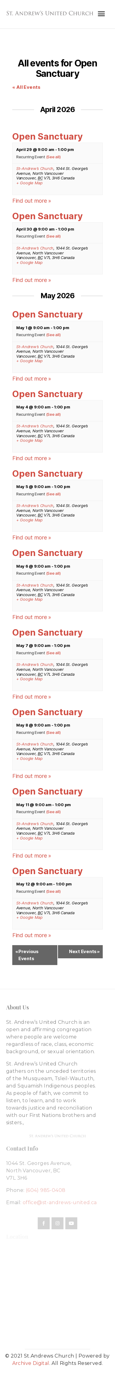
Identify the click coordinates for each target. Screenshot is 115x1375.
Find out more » (31, 200)
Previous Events (27, 954)
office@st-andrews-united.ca (60, 1202)
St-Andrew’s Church (34, 168)
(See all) (53, 156)
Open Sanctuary (47, 136)
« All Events (26, 87)
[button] (101, 14)
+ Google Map (29, 183)
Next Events (84, 951)
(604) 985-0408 (46, 1190)
